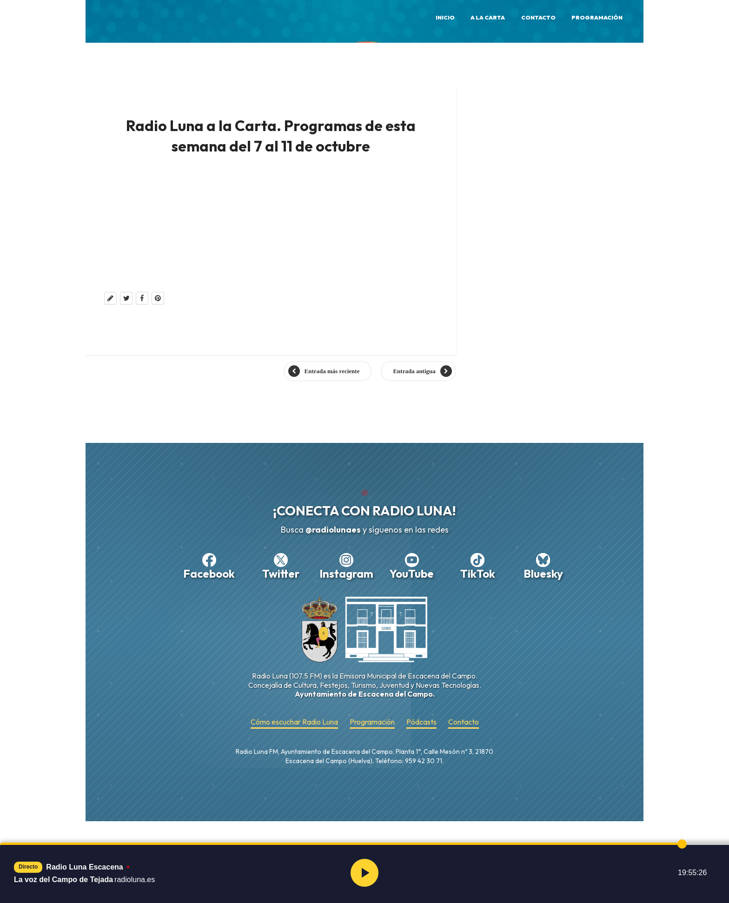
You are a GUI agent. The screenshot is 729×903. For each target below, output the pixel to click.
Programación (597, 17)
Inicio (445, 17)
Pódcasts (421, 722)
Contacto (538, 17)
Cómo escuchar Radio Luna (294, 722)
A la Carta (488, 17)
